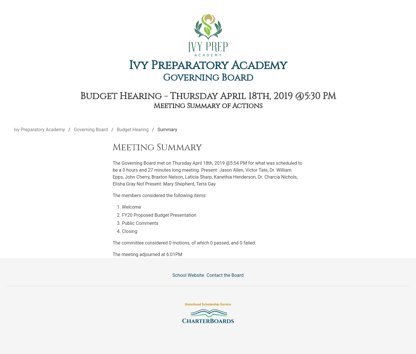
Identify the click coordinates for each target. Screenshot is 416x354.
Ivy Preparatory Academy (208, 65)
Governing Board (208, 78)
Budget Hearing (132, 129)
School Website (188, 275)
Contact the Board (225, 275)
